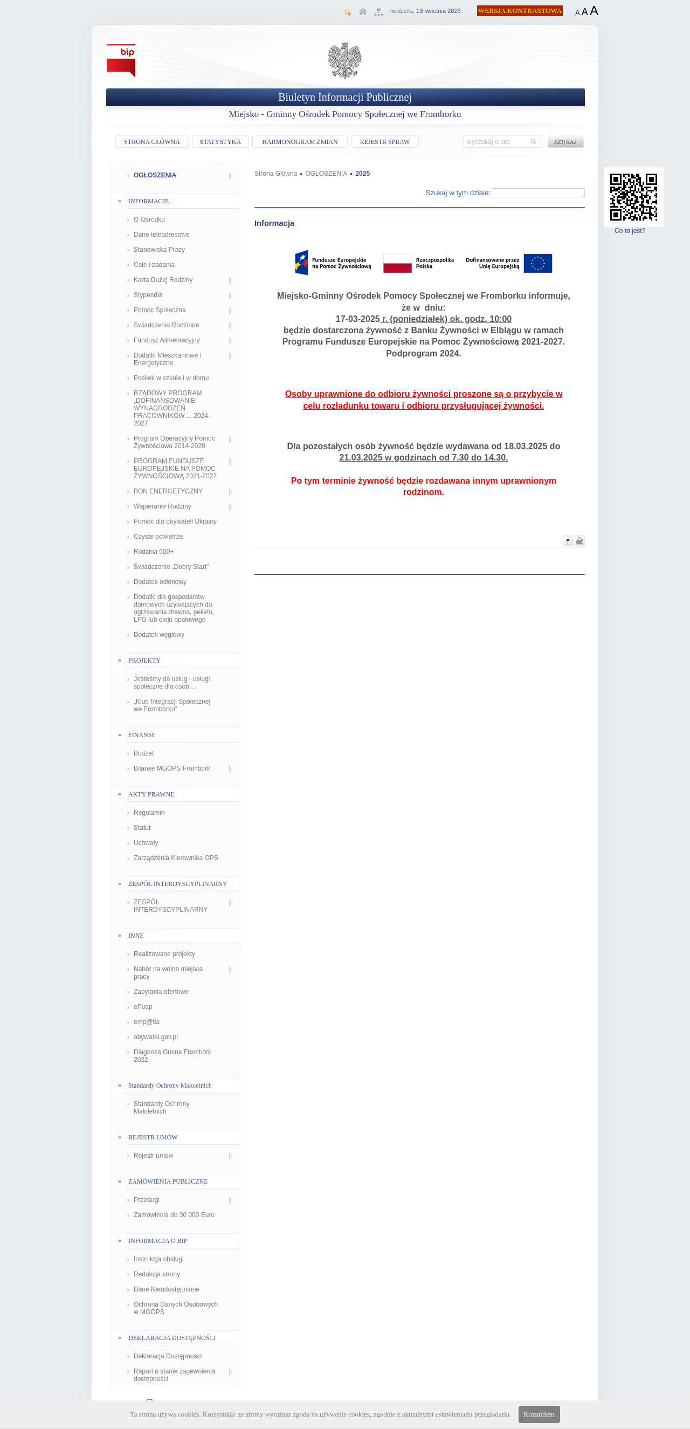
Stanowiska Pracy (159, 249)
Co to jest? (634, 228)
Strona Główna (275, 173)
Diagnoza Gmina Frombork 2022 (172, 1055)
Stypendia (148, 295)
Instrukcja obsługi (159, 1259)
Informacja (274, 223)
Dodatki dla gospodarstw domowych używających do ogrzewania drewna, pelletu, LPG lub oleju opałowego (174, 608)
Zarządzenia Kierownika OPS (176, 858)
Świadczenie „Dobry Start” (171, 567)
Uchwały (146, 843)
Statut (142, 828)
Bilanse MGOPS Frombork (172, 768)
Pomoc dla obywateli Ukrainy (175, 521)
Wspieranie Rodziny (162, 506)
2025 (362, 173)
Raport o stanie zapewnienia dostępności (174, 1375)
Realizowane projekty (164, 954)
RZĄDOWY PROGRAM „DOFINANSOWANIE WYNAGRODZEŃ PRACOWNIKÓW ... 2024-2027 (172, 408)
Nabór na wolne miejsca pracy (168, 972)
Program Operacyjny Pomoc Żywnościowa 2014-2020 (174, 442)
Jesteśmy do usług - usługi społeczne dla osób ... (172, 682)
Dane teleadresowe (161, 234)
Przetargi (147, 1200)
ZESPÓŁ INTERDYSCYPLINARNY (171, 905)
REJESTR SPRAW (385, 142)
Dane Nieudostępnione (166, 1289)
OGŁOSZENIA (155, 175)
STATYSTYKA (220, 142)
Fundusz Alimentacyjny (167, 340)
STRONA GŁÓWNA (152, 142)
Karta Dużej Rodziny (163, 280)
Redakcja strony (157, 1274)
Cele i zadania (154, 265)
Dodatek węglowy (159, 634)
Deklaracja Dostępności (168, 1356)
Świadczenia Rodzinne (166, 325)
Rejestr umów (153, 1155)
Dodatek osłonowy (160, 582)
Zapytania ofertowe (161, 991)
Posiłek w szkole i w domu (171, 378)
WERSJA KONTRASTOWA (520, 10)
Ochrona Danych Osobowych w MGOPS (176, 1308)
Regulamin (149, 812)
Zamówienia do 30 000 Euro (174, 1215)
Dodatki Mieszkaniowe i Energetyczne (167, 359)
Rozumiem (539, 1414)
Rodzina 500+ (154, 551)
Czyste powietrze (158, 536)
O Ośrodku (149, 219)
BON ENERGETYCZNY (168, 491)
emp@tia (147, 1022)
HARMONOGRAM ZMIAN (299, 142)
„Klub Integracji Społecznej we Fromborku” (172, 705)
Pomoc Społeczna (160, 310)
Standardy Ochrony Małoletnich (161, 1107)
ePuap (143, 1007)
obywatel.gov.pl (156, 1037)
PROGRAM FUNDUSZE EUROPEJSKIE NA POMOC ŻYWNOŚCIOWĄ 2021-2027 (175, 468)
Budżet (144, 753)
